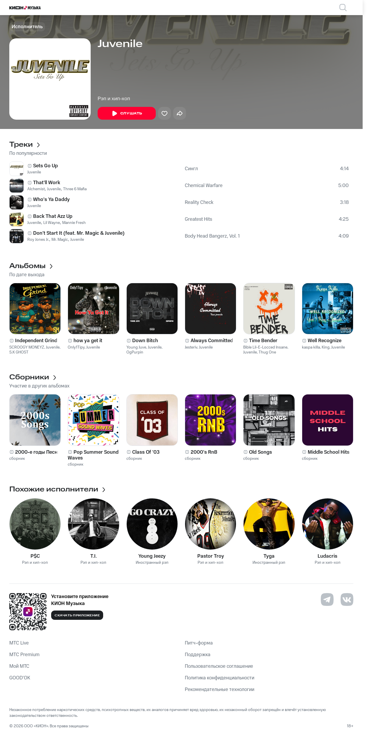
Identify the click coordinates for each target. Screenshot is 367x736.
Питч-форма (199, 643)
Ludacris (327, 556)
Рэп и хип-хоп (114, 98)
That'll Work (46, 182)
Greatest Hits (198, 219)
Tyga (269, 556)
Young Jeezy (152, 556)
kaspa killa (311, 347)
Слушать (126, 113)
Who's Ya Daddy (51, 199)
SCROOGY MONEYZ (26, 347)
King (326, 347)
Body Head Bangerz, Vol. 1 (212, 236)
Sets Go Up (45, 165)
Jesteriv (191, 347)
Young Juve (136, 347)
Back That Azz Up (52, 216)
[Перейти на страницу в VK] (347, 599)
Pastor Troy (210, 556)
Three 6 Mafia (75, 189)
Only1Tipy (76, 347)
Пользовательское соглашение (219, 666)
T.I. (93, 556)
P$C (35, 556)
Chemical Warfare (204, 185)
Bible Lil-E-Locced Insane (265, 347)
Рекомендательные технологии (219, 689)
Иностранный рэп (152, 562)
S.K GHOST (18, 352)
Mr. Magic (59, 240)
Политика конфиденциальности (219, 677)
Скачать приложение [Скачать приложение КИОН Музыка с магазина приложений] (77, 615)
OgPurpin (134, 352)
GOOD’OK (19, 677)
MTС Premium (24, 654)
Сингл (191, 168)
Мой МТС (19, 666)
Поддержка (197, 654)
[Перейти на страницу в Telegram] (327, 599)
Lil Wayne (51, 223)
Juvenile (34, 172)
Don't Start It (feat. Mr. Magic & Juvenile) (79, 233)
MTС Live (19, 643)
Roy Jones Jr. (38, 240)
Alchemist (36, 189)
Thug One (267, 352)
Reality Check (199, 202)
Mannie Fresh (74, 223)
